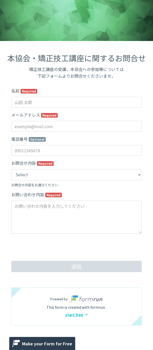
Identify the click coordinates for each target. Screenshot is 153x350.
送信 (76, 266)
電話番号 (28, 139)
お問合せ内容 (32, 163)
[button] (76, 306)
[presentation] (50, 248)
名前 (24, 91)
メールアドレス (34, 115)
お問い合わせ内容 (36, 194)
